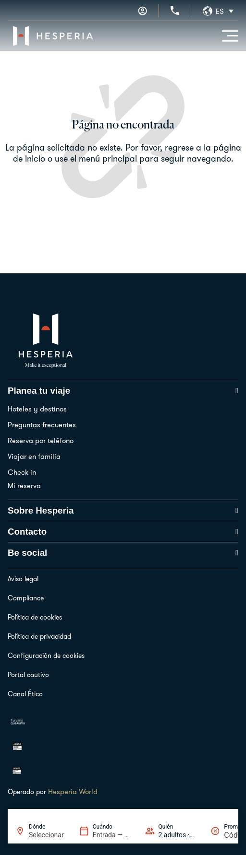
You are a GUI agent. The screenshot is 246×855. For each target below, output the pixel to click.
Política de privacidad (39, 636)
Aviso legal (23, 578)
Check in (22, 472)
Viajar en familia (34, 456)
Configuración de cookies (46, 655)
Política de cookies (35, 617)
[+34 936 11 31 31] (175, 10)
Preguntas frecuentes (42, 424)
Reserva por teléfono (41, 440)
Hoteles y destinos (37, 408)
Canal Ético (25, 694)
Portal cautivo (28, 674)
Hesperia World (73, 791)
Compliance (26, 598)
